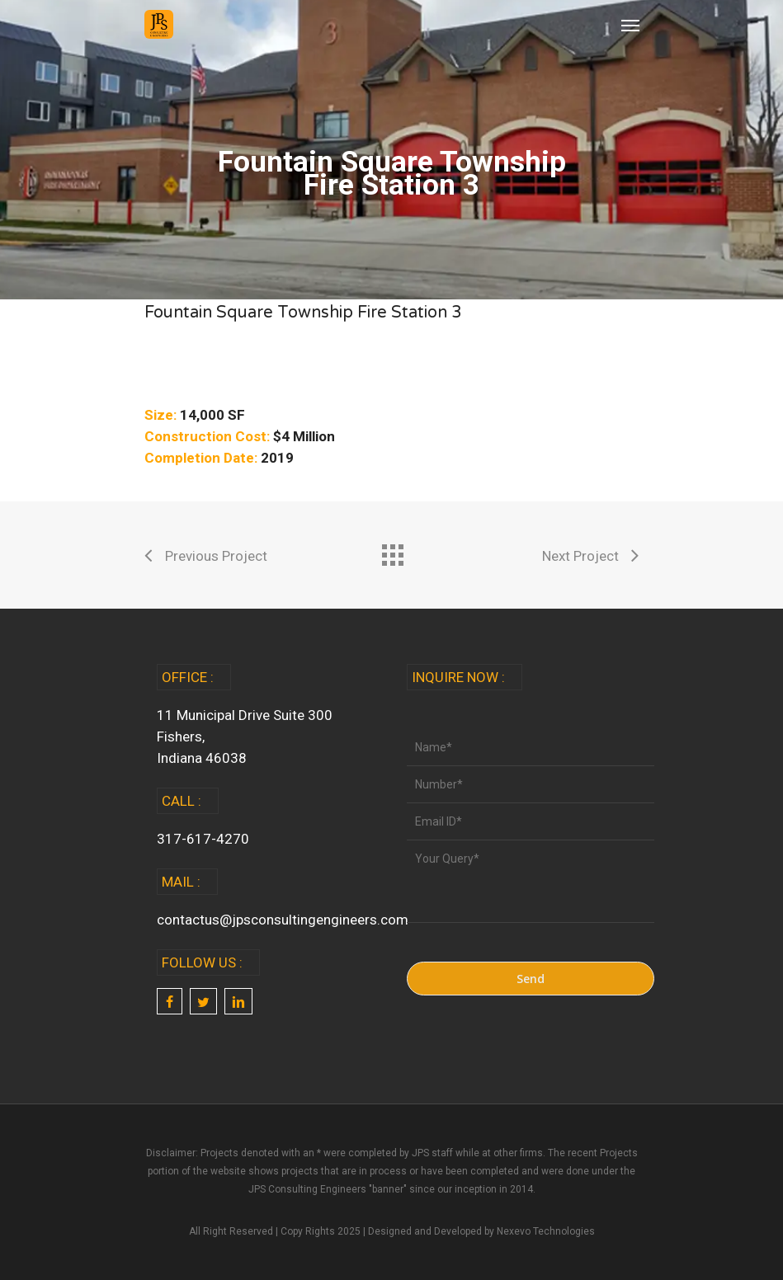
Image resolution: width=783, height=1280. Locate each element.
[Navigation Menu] (630, 24)
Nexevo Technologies (546, 1231)
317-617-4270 (203, 839)
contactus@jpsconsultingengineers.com (282, 919)
